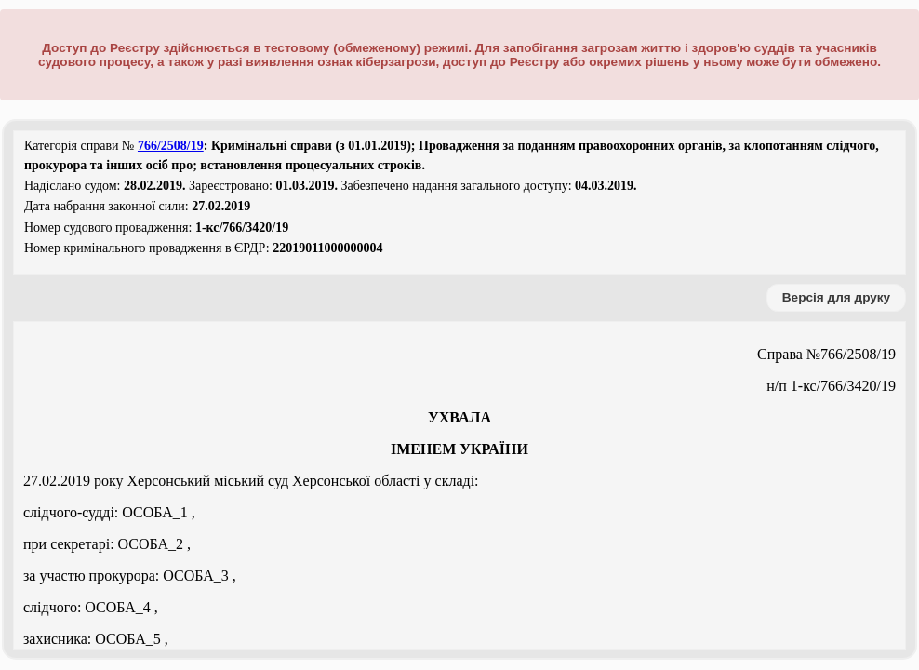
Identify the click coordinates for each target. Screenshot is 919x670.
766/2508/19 (171, 146)
